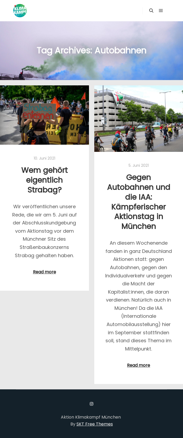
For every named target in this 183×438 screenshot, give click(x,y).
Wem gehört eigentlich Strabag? (44, 180)
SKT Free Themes (94, 424)
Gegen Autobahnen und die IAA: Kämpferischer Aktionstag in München (138, 202)
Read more (44, 272)
